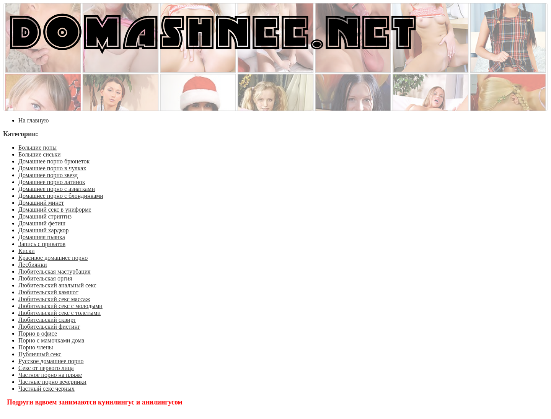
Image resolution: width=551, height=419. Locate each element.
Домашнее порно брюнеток (54, 161)
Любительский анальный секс (57, 285)
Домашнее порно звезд (48, 175)
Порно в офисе (37, 333)
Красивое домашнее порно (53, 257)
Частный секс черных (46, 388)
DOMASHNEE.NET (213, 30)
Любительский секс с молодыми (60, 306)
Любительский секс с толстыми (59, 313)
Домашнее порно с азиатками (56, 189)
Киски (26, 251)
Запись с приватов (41, 244)
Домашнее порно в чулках (52, 168)
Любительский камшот (48, 292)
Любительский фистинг (49, 326)
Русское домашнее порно (51, 361)
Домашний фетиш (41, 223)
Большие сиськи (39, 154)
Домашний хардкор (43, 230)
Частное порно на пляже (50, 375)
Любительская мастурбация (54, 271)
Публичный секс (39, 354)
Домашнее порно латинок (51, 182)
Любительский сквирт (47, 319)
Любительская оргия (45, 278)
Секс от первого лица (46, 368)
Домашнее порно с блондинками (60, 195)
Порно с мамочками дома (51, 340)
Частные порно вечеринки (52, 381)
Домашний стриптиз (45, 216)
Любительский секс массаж (54, 299)
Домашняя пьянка (41, 237)
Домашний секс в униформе (54, 209)
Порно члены (35, 347)
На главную (33, 120)
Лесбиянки (32, 264)
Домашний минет (41, 202)
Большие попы (37, 147)
